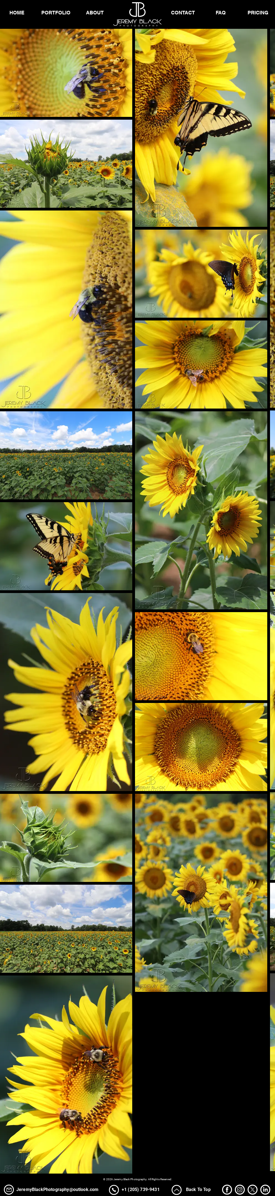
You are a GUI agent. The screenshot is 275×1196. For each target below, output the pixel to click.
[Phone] (9, 1190)
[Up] (177, 1190)
